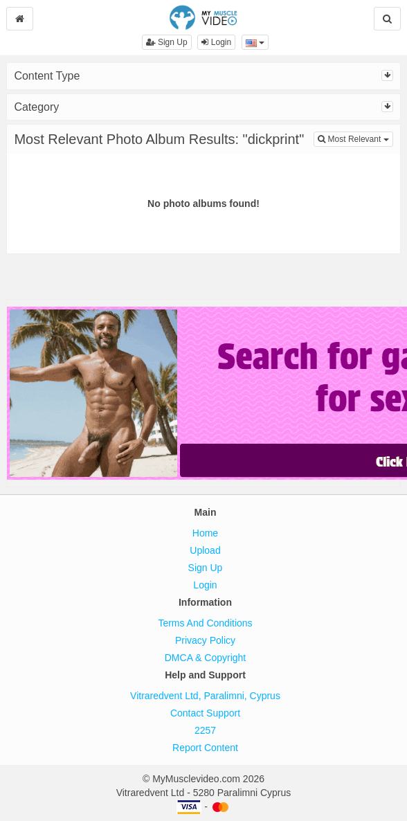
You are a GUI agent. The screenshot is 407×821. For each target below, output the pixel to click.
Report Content (205, 747)
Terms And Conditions (205, 623)
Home (205, 533)
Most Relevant (355, 138)
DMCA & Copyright (205, 657)
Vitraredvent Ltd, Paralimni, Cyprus (205, 695)
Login (216, 42)
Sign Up (167, 42)
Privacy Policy (205, 640)
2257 (205, 730)
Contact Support (205, 713)
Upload (205, 550)
